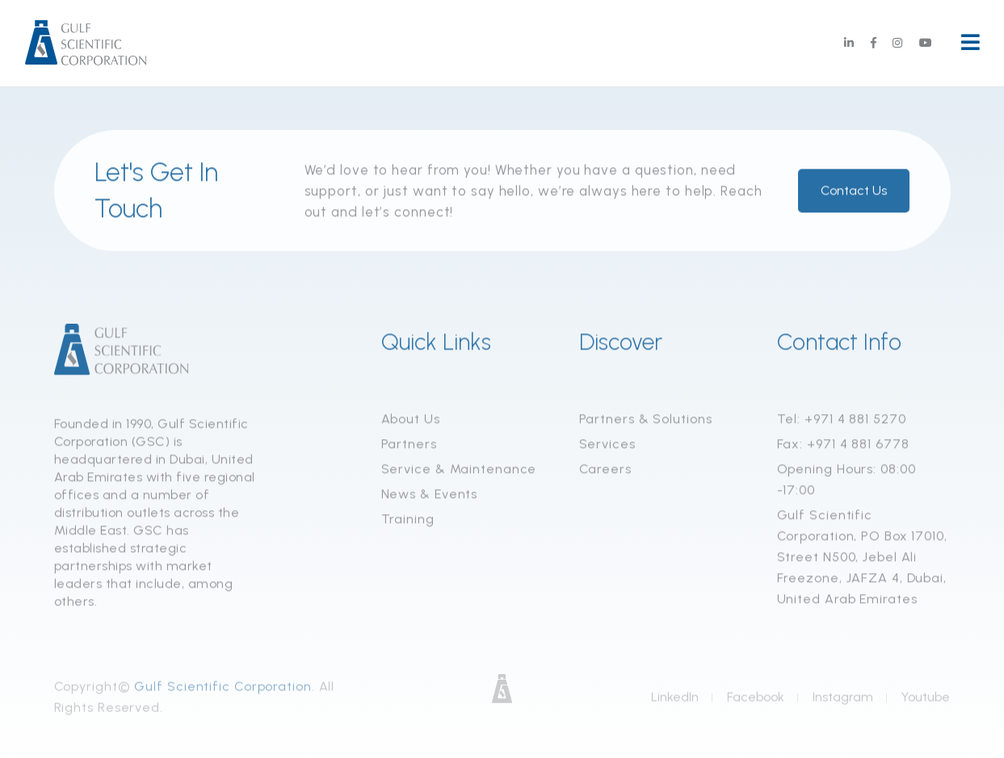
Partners (409, 445)
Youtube (925, 700)
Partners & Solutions (645, 420)
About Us (410, 420)
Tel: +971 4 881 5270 (841, 420)
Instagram (843, 700)
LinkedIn (675, 700)
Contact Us (854, 191)
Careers (605, 470)
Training (408, 520)
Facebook (755, 700)
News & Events (429, 495)
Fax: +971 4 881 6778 (843, 445)
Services (607, 445)
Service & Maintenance (459, 470)
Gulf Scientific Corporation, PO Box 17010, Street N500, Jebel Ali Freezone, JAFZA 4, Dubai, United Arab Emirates (862, 558)
